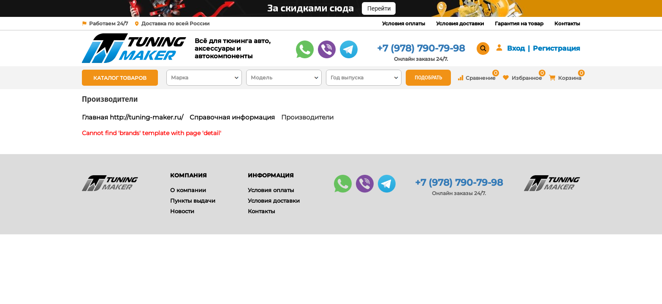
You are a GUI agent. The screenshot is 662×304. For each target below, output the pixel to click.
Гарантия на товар (519, 23)
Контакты (567, 23)
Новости (182, 211)
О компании (188, 190)
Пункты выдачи (192, 200)
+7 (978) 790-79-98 (421, 48)
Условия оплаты (403, 23)
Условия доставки (460, 23)
